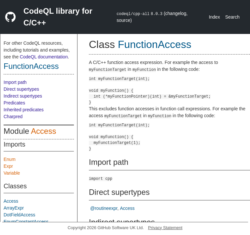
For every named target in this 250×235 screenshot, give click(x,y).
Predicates (14, 102)
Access (43, 131)
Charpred (13, 116)
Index (214, 17)
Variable (12, 173)
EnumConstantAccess (26, 221)
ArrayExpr (14, 208)
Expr (8, 166)
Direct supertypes (21, 89)
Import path (15, 82)
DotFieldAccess (19, 214)
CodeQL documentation (44, 56)
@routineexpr (103, 208)
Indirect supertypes (23, 96)
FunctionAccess (31, 66)
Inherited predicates (24, 109)
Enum (10, 159)
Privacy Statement (165, 227)
